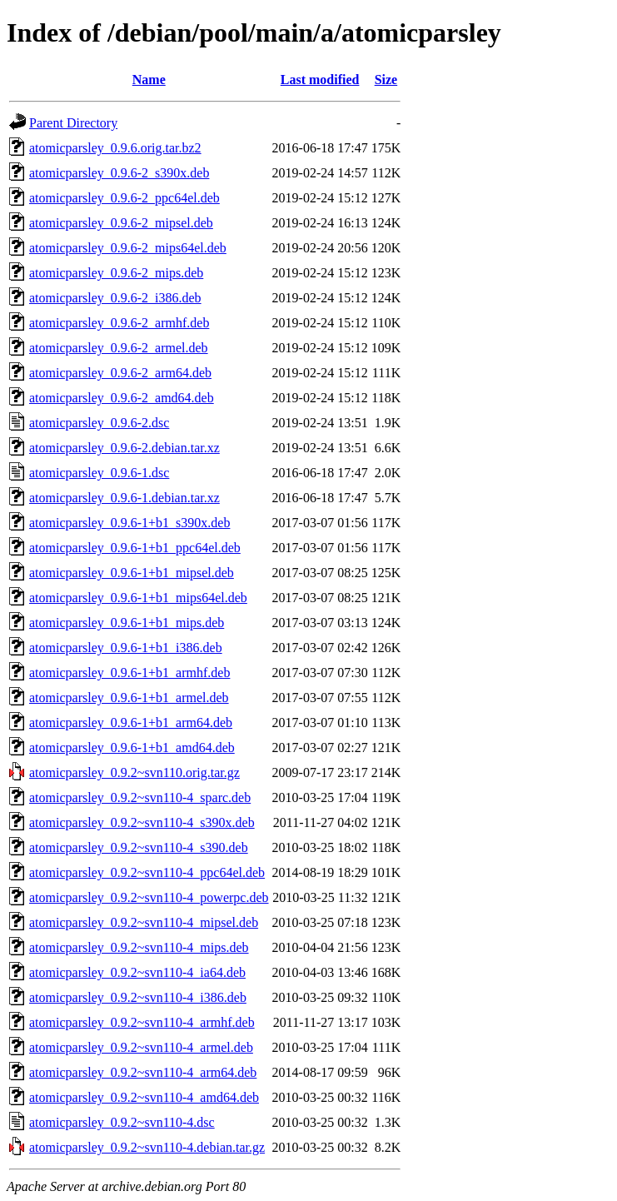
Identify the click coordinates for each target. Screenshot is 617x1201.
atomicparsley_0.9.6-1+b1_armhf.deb (129, 672)
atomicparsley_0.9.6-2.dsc (99, 423)
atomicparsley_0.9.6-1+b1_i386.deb (125, 647)
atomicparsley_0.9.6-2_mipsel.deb (121, 223)
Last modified (320, 79)
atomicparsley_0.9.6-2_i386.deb (115, 298)
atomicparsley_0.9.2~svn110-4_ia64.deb (137, 972)
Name (149, 79)
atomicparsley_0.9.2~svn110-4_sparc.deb (140, 797)
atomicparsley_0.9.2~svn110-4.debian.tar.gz (147, 1147)
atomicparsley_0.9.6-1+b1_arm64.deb (130, 722)
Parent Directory (73, 123)
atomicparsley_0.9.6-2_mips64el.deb (127, 248)
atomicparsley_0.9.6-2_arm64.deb (120, 373)
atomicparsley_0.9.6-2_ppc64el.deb (124, 198)
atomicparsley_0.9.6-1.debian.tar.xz (124, 498)
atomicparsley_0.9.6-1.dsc (99, 473)
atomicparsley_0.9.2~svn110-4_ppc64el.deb (147, 872)
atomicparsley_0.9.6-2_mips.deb (116, 273)
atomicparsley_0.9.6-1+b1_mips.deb (126, 622)
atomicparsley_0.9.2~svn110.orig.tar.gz (134, 772)
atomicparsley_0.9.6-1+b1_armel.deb (129, 697)
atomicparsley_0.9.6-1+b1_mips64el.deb (138, 598)
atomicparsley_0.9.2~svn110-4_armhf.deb (142, 1022)
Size (386, 79)
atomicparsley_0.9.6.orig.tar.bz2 (115, 148)
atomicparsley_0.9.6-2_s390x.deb (119, 173)
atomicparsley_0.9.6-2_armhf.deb (119, 323)
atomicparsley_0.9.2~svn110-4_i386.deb (137, 997)
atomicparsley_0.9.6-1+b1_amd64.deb (132, 747)
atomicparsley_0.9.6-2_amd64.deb (121, 398)
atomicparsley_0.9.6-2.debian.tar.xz (124, 448)
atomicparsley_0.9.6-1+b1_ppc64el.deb (135, 548)
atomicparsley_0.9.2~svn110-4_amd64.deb (144, 1097)
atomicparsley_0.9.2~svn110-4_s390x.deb (142, 822)
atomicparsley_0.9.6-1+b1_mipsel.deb (131, 573)
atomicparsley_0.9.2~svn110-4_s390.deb (138, 847)
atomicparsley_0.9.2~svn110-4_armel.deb (141, 1047)
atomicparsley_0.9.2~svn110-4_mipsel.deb (143, 922)
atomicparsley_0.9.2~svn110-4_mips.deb (139, 947)
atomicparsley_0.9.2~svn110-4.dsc (122, 1122)
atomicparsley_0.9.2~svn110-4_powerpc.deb (149, 897)
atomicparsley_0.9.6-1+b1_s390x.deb (129, 523)
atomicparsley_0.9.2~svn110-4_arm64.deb (142, 1072)
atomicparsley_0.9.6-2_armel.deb (118, 348)
